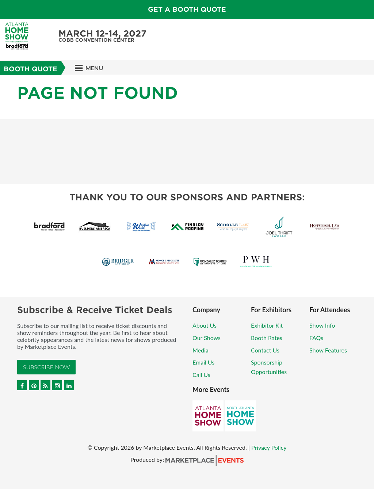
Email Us (203, 362)
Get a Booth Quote (187, 9)
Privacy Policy (269, 447)
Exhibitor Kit (267, 325)
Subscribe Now (46, 366)
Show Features (328, 350)
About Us (204, 325)
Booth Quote (30, 69)
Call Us (201, 374)
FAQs (316, 337)
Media (200, 350)
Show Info (322, 325)
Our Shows (206, 337)
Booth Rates (266, 337)
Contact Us (265, 350)
